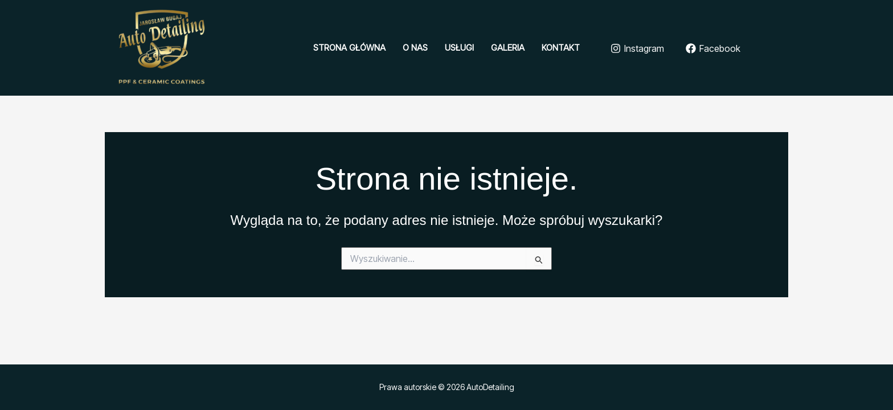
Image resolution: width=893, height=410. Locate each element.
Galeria (508, 47)
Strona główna (349, 47)
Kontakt (561, 47)
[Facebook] (713, 48)
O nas (415, 47)
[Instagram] (637, 48)
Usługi (459, 47)
